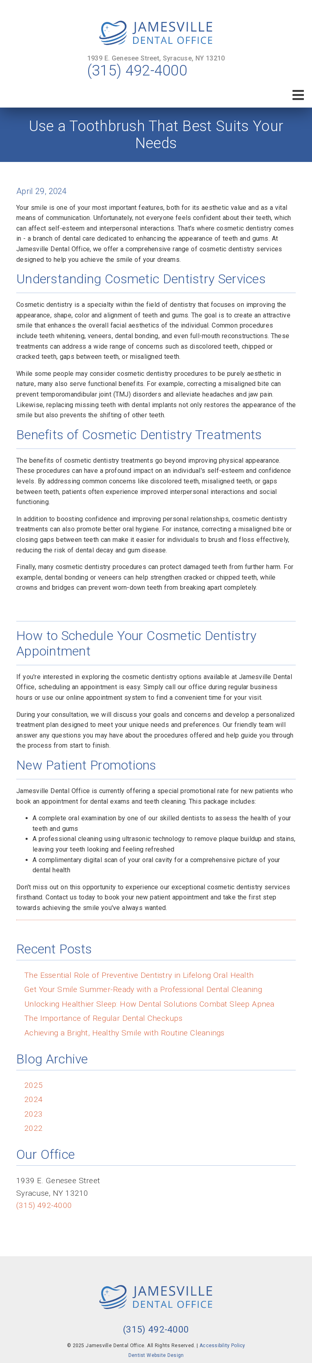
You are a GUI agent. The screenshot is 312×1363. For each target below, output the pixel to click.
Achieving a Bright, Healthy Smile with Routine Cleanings (124, 1032)
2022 (33, 1128)
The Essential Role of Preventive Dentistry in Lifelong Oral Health (139, 975)
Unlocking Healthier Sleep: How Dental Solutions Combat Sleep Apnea (149, 1004)
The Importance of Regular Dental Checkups (103, 1018)
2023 (33, 1114)
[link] (156, 33)
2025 (33, 1085)
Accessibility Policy (222, 1345)
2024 (33, 1099)
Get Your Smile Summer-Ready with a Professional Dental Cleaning (143, 989)
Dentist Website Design (156, 1355)
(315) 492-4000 (137, 70)
